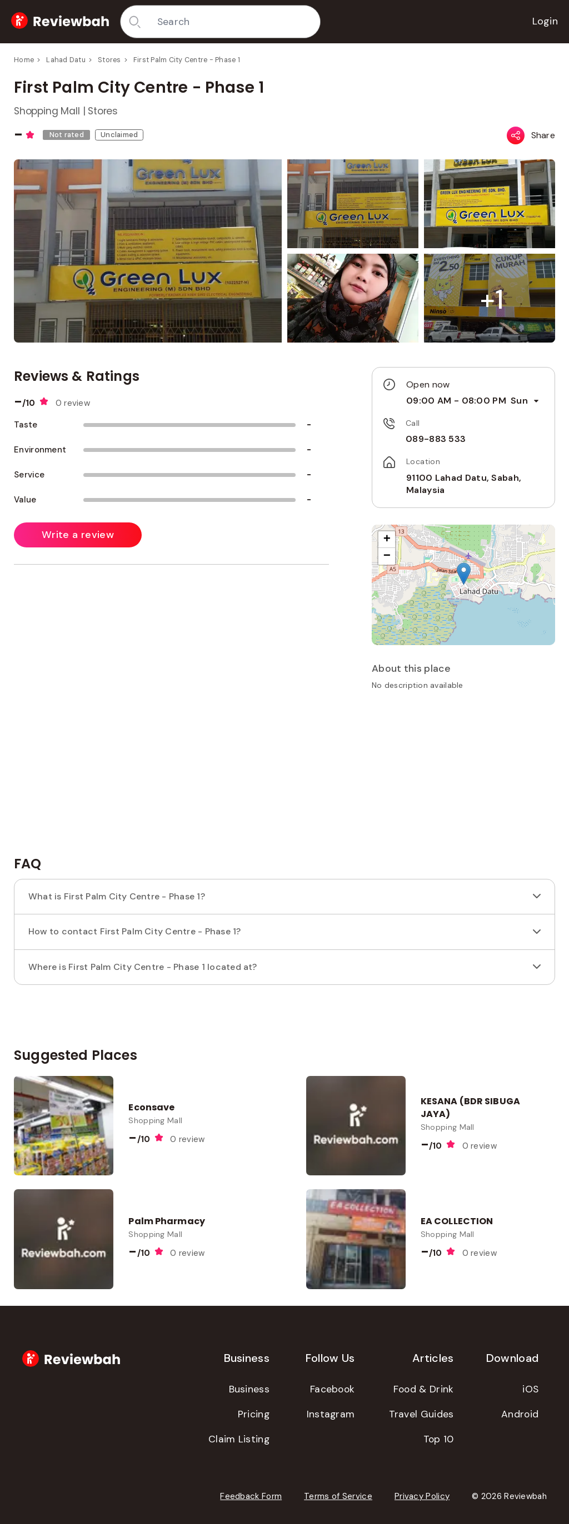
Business (249, 1389)
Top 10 (438, 1439)
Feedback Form (251, 1496)
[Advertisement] (463, 776)
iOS (530, 1389)
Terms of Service (338, 1496)
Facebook (332, 1389)
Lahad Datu (66, 60)
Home (24, 60)
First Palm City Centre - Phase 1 (186, 60)
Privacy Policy (422, 1496)
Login (545, 21)
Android (519, 1414)
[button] (492, 299)
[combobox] (234, 22)
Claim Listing (238, 1439)
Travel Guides (421, 1414)
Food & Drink (423, 1389)
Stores (109, 60)
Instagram (331, 1414)
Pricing (253, 1414)
